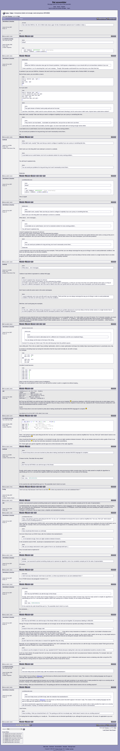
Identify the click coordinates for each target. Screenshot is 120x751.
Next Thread (113, 730)
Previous (10, 16)
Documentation (58, 746)
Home (55, 6)
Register (63, 6)
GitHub (67, 748)
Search (58, 6)
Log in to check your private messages (57, 8)
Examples (65, 746)
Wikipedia (39, 676)
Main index (45, 746)
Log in (68, 8)
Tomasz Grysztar (58, 748)
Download (51, 746)
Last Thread (106, 730)
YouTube (71, 748)
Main (11, 13)
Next (18, 16)
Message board (71, 746)
